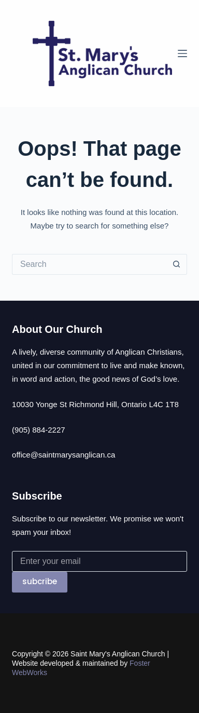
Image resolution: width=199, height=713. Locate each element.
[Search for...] (89, 264)
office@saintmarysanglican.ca (63, 454)
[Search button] (176, 264)
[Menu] (182, 53)
